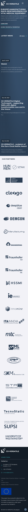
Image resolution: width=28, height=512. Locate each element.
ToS (2, 480)
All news (22, 36)
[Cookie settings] (25, 509)
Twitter (8, 457)
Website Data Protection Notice (9, 484)
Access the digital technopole (10, 27)
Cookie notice (5, 482)
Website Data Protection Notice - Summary (13, 478)
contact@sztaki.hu (8, 472)
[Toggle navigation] (23, 3)
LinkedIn (3, 457)
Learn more (4, 23)
